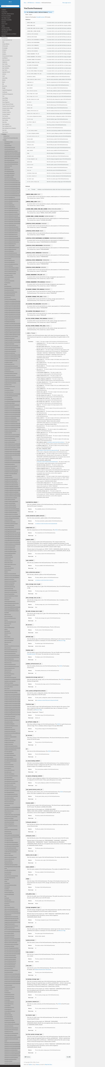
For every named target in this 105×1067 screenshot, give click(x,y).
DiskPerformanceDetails (8, 683)
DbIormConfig (7, 625)
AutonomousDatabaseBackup (9, 206)
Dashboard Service (6, 118)
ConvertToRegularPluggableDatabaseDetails (12, 401)
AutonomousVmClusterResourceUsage (11, 269)
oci (11, 1)
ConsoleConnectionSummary (9, 386)
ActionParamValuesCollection (9, 147)
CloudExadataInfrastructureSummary (11, 366)
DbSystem (6, 644)
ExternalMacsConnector (8, 785)
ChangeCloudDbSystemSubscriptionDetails (12, 310)
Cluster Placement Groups (7, 104)
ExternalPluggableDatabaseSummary (11, 794)
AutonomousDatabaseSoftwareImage (11, 236)
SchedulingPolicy (7, 1005)
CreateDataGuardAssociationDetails (10, 449)
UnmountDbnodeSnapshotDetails (10, 1035)
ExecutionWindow (7, 768)
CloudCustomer (40, 17)
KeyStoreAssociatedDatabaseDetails (10, 829)
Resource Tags (62, 640)
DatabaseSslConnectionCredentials (10, 592)
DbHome (6, 620)
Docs (25, 2)
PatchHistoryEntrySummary (9, 901)
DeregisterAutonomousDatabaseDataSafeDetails (12, 679)
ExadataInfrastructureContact (9, 729)
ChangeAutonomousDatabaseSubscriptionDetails (12, 303)
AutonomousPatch (7, 258)
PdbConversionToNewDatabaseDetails (11, 911)
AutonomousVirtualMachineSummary (11, 264)
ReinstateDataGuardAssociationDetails (11, 944)
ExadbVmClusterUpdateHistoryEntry (10, 746)
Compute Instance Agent (7, 108)
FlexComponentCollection (9, 801)
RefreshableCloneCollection (9, 935)
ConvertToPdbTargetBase (8, 399)
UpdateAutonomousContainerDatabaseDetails (12, 1046)
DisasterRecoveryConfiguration (10, 681)
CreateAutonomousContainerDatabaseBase (12, 408)
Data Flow (4, 122)
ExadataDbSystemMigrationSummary (11, 725)
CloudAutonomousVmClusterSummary (11, 358)
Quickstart (4, 21)
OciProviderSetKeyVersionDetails (10, 885)
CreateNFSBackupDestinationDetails (11, 523)
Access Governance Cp (7, 40)
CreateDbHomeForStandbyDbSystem (11, 479)
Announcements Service (7, 56)
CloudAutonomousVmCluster (9, 353)
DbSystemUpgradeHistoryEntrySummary (11, 666)
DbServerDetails (7, 636)
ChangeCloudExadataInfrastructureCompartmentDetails (12, 312)
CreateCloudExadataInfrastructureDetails (11, 436)
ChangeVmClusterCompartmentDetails (11, 345)
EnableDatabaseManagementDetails (10, 692)
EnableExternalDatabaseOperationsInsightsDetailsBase (12, 699)
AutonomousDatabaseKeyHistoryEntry (11, 227)
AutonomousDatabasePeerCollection (11, 232)
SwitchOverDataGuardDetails (9, 1022)
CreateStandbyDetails (8, 555)
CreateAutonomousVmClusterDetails (11, 429)
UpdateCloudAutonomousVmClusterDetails (12, 1063)
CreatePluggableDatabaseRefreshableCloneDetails (12, 538)
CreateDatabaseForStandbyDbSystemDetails (12, 460)
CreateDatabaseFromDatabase (9, 468)
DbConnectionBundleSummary (10, 618)
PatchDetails (6, 898)
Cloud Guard (5, 100)
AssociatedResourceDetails (9, 175)
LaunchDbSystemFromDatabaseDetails (11, 844)
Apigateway (4, 62)
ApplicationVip (7, 167)
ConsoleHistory (7, 388)
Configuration (4, 11)
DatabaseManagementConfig (9, 586)
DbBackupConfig (7, 614)
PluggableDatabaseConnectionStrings (11, 916)
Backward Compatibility (7, 19)
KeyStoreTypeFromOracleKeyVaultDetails (11, 835)
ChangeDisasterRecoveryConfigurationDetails (12, 325)
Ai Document (5, 46)
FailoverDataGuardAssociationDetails (11, 796)
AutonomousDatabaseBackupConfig (11, 208)
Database (3, 134)
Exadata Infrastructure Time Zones (42, 969)
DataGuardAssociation (8, 562)
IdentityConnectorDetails (8, 818)
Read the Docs (48, 1064)
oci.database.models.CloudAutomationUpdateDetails (46, 523)
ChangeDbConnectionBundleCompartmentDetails (12, 323)
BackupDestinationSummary (9, 295)
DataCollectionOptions (8, 560)
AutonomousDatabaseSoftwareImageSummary (12, 240)
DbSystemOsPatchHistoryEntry (10, 653)
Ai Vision (4, 52)
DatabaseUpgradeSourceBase (9, 605)
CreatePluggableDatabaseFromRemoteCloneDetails (12, 536)
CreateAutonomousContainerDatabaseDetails (12, 412)
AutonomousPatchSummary (9, 260)
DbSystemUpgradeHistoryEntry (10, 664)
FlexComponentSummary (9, 803)
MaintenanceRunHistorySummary (10, 857)
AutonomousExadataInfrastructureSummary (12, 256)
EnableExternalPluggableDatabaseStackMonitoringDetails (12, 712)
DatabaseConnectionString (9, 579)
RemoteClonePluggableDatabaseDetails (11, 948)
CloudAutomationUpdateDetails (10, 351)
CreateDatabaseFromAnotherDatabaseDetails (12, 462)
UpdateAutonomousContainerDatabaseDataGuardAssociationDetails (12, 1044)
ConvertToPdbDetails (8, 397)
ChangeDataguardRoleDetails (9, 321)
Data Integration (5, 124)
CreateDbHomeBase (8, 475)
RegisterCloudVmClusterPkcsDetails (10, 942)
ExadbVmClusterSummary (9, 742)
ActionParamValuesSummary (9, 149)
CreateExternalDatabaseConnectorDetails (11, 510)
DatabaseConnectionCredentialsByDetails (11, 575)
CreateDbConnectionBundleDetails (10, 473)
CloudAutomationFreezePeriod (9, 349)
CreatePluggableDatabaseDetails (10, 531)
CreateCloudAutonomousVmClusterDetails (12, 434)
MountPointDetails (7, 872)
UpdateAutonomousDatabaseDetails (11, 1050)
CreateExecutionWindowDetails (10, 505)
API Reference (4, 38)
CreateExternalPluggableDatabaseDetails (11, 518)
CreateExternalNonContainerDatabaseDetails (12, 516)
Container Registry (6, 114)
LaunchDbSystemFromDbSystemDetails (11, 846)
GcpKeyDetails (7, 805)
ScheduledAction (7, 992)
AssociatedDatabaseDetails (9, 171)
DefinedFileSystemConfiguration (10, 677)
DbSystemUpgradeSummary (9, 668)
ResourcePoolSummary (8, 968)
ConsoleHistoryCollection (9, 390)
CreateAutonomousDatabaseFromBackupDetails (12, 423)
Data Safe (4, 130)
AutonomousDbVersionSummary (10, 249)
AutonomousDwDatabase (9, 251)
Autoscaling (4, 78)
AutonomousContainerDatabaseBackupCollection (12, 182)
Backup (5, 284)
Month (5, 868)
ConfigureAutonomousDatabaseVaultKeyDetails (12, 377)
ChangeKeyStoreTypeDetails (9, 338)
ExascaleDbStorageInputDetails (10, 755)
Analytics (4, 54)
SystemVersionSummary (8, 1031)
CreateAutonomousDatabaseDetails (10, 421)
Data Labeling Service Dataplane (9, 128)
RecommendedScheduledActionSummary (11, 929)
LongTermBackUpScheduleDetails (10, 851)
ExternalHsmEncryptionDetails (9, 783)
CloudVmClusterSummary (9, 371)
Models (4, 140)
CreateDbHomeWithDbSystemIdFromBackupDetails (12, 488)
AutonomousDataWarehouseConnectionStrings (12, 199)
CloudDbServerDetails (8, 362)
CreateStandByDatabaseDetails (10, 553)
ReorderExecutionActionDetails (10, 955)
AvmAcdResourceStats (8, 275)
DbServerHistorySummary (9, 638)
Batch (3, 82)
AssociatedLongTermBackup (9, 173)
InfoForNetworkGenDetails (9, 822)
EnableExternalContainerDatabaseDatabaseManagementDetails (12, 694)
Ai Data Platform (5, 44)
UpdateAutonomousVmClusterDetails (11, 1057)
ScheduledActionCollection (9, 994)
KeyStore (6, 827)
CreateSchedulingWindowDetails (10, 551)
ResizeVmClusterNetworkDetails (10, 959)
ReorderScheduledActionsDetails (10, 957)
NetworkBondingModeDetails (9, 877)
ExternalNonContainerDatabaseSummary (11, 790)
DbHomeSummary (7, 623)
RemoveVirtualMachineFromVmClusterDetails (12, 953)
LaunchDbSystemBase (8, 838)
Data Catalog (5, 120)
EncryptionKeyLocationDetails (9, 716)
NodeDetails (6, 879)
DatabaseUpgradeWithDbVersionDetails (11, 610)
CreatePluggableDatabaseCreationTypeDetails (12, 529)
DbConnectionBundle (8, 616)
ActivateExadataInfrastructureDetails (11, 151)
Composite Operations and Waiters (9, 33)
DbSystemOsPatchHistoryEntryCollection (11, 655)
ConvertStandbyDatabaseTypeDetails (11, 395)
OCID (56, 529)
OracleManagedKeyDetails (9, 894)
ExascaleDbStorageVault (8, 757)
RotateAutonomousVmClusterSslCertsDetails (12, 979)
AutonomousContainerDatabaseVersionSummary (12, 195)
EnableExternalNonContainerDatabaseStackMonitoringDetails (12, 707)
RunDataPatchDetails (8, 985)
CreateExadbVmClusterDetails (9, 499)
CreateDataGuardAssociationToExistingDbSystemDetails (12, 451)
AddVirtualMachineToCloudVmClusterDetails (12, 156)
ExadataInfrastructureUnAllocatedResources (12, 733)
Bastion (4, 80)
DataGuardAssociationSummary (10, 564)
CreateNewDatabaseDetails (9, 525)
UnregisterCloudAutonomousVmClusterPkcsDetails (12, 1037)
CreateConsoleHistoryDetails (9, 442)
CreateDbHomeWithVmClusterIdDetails (11, 492)
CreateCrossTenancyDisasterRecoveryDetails (12, 447)
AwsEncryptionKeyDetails (9, 277)
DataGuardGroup (7, 566)
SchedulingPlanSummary (8, 1003)
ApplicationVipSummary (8, 169)
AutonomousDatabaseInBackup (10, 225)
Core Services (5, 116)
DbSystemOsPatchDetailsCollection (10, 649)
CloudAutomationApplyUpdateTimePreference (12, 347)
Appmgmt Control (6, 72)
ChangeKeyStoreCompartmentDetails (11, 336)
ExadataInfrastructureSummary (10, 731)
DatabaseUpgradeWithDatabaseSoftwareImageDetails (12, 607)
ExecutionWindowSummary (9, 770)
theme (37, 1064)
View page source (66, 2)
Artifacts (4, 74)
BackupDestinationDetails (9, 290)
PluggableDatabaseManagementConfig (11, 918)
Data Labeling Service (6, 126)
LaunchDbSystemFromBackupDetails (11, 842)
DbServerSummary (7, 642)
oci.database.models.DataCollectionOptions (44, 580)
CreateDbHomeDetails (8, 477)
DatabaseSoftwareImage (8, 588)
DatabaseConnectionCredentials (10, 573)
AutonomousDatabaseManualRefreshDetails (12, 230)
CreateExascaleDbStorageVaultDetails (11, 501)
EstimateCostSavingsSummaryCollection (11, 720)
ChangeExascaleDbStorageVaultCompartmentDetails (12, 332)
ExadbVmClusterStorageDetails (9, 740)
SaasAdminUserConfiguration (9, 987)
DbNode (6, 629)
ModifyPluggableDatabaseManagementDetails (12, 866)
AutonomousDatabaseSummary (10, 243)
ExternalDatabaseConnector (9, 779)
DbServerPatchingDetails (8, 640)
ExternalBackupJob (7, 772)
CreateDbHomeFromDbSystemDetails (11, 484)
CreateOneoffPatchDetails (9, 527)
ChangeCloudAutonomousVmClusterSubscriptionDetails (12, 308)
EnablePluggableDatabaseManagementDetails (12, 714)
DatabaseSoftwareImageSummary (10, 590)
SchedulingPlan (7, 1000)
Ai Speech (4, 50)
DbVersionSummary (8, 670)
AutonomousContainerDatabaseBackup (11, 180)
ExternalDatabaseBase (8, 777)
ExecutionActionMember (8, 764)
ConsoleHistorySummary (8, 392)
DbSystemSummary (8, 662)
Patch (5, 896)
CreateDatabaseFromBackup (9, 464)
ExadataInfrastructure (8, 727)
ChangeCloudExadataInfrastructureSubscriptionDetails (12, 314)
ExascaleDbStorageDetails (9, 753)
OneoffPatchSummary (8, 890)
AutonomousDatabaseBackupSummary (11, 210)
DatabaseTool (6, 599)
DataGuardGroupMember (9, 568)
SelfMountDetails (7, 1013)
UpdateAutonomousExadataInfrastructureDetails (12, 1055)
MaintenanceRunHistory (8, 855)
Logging (3, 25)
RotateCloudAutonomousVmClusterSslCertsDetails (12, 983)
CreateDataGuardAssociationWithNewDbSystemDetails (12, 455)
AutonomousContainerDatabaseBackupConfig (12, 184)
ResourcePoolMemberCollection (10, 961)
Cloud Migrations (6, 102)
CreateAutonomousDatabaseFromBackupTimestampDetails (12, 425)
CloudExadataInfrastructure (9, 364)
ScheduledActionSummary (9, 996)
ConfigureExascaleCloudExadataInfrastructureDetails (12, 379)
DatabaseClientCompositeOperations (11, 138)
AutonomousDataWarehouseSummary (11, 201)
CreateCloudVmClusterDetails (9, 438)
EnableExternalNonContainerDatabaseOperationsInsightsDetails (12, 705)
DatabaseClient (6, 136)
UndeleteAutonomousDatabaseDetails (11, 1033)
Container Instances (6, 112)
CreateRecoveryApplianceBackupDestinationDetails (12, 542)
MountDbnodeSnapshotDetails (10, 870)
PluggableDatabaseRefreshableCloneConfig (12, 922)
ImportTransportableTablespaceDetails (11, 820)
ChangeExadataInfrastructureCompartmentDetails (12, 327)
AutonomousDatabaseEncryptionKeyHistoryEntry (12, 223)
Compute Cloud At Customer (8, 106)
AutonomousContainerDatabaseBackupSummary (12, 186)
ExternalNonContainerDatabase (10, 788)
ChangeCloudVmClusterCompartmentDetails (12, 316)
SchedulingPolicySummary (9, 1007)
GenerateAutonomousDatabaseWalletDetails (12, 807)
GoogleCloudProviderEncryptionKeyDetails (12, 814)
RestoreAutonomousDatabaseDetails (11, 970)
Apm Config (4, 64)
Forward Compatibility (6, 15)
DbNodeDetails (7, 631)
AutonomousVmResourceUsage (10, 273)
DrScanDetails (7, 688)
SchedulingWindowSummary (9, 1011)
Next (68, 1056)
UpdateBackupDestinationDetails (10, 1059)
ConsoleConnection (8, 384)
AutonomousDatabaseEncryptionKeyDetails (12, 221)
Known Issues (4, 23)
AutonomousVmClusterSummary (10, 271)
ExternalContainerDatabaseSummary (11, 775)
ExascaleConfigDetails (8, 751)
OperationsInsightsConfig (9, 892)
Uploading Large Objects (7, 29)
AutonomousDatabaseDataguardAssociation (12, 219)
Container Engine (6, 110)
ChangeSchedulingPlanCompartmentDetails (12, 340)
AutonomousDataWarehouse (9, 197)
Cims (3, 96)
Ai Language (4, 48)
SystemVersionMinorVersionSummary (11, 1029)
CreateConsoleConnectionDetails (10, 440)
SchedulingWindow (8, 1009)
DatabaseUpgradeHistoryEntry (9, 601)
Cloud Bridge (5, 98)
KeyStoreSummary (7, 831)
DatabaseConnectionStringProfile (10, 581)
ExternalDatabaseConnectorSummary (11, 781)
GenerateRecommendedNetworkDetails (11, 809)
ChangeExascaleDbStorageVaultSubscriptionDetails (12, 334)
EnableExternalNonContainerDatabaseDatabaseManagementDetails (12, 703)
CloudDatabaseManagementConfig (10, 360)
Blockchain (4, 86)
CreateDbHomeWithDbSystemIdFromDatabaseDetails (12, 490)
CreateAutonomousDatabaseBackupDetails (12, 416)
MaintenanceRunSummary (9, 859)
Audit (3, 76)
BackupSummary (7, 297)
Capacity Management (7, 90)
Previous (27, 1056)
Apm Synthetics (5, 68)
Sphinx (30, 1064)
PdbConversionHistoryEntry (9, 907)
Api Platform (5, 58)
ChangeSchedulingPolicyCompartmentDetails (12, 342)
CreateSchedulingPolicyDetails (9, 549)
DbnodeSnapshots (7, 675)
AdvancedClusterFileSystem (9, 160)
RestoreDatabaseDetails (8, 972)
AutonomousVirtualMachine (9, 262)
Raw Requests (4, 31)
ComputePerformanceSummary (10, 375)
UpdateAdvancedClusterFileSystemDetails (12, 1042)
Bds (3, 84)
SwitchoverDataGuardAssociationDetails (11, 1024)
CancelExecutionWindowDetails (10, 299)
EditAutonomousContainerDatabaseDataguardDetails (12, 690)
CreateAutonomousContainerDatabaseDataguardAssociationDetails (12, 410)
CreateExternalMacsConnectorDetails (11, 514)
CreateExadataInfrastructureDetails (10, 497)
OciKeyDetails (7, 883)
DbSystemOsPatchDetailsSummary (10, 651)
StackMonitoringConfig (8, 1018)
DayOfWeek (6, 612)
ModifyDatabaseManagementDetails (11, 864)
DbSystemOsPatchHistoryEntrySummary (11, 657)
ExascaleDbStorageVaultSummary (10, 759)
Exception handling (6, 27)
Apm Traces (4, 70)
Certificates (4, 92)
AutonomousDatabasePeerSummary (10, 234)
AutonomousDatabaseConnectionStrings (11, 214)
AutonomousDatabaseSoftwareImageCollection (12, 238)
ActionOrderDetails (7, 145)
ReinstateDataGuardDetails (9, 946)
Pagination (4, 35)
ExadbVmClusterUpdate (8, 744)
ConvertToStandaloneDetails (9, 403)
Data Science (5, 132)
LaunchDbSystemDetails (8, 840)
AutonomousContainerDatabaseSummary (11, 193)
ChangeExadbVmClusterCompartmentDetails (12, 329)
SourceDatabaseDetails (8, 1016)
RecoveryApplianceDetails (9, 933)
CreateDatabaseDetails (8, 458)
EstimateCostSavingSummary (9, 718)
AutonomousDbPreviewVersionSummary (11, 247)
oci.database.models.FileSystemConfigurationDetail (47, 700)
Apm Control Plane (6, 66)
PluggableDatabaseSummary (9, 927)
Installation (4, 9)
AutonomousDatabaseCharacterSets (10, 212)
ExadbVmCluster (7, 738)
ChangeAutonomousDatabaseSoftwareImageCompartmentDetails (12, 301)
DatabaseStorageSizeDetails (9, 594)
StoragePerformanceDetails (9, 1020)
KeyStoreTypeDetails (8, 833)
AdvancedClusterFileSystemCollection (11, 162)
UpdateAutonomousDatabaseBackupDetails (12, 1048)
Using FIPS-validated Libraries (8, 13)
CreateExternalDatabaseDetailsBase (10, 512)
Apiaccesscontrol (5, 60)
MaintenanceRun (7, 853)
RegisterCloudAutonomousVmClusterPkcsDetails (12, 940)
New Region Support (6, 17)
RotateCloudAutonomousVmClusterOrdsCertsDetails (12, 981)
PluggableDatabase (7, 914)
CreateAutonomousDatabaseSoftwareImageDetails (12, 427)
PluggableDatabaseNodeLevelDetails (11, 920)
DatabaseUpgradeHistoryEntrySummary (11, 603)
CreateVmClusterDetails (8, 557)
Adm (3, 42)
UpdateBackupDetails (8, 1061)
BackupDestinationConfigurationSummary (12, 288)
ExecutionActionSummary (9, 766)
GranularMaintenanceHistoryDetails (10, 816)
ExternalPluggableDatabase (9, 792)
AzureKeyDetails (7, 282)
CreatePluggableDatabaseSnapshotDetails (11, 540)
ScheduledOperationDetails (9, 998)
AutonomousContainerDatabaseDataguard (12, 188)
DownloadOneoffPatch (8, 686)
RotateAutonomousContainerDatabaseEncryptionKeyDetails (12, 974)
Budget (3, 88)
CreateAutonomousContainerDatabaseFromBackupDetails (12, 414)
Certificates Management (7, 94)
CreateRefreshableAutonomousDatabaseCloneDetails (12, 544)
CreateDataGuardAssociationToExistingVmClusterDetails (12, 453)
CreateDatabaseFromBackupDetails (10, 466)
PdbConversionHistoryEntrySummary (11, 909)
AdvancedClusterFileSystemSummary (11, 164)
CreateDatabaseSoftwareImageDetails (11, 471)
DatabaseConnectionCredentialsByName (11, 577)
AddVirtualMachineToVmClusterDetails (11, 158)
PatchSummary (7, 905)
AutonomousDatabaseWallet (9, 245)
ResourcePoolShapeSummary (9, 966)
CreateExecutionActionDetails (9, 503)
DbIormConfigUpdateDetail (9, 627)
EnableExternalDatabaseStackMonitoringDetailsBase (12, 701)
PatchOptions (6, 903)
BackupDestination (7, 286)
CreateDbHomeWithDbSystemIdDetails (11, 486)
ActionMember (7, 143)
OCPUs (5, 881)
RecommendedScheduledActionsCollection (12, 931)
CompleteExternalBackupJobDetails (10, 373)
